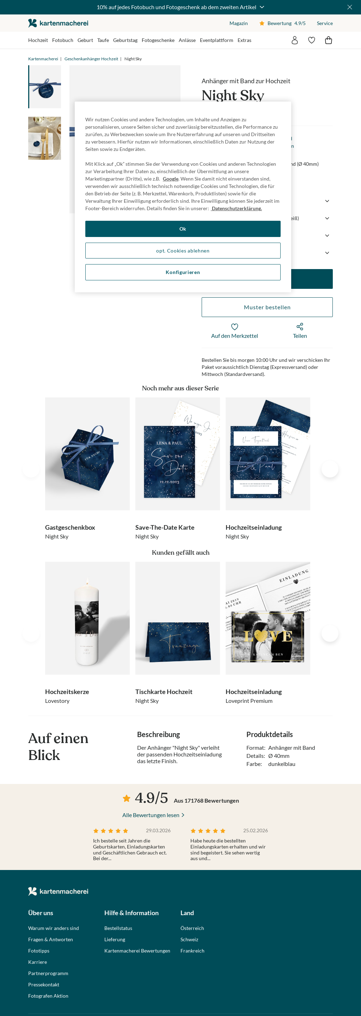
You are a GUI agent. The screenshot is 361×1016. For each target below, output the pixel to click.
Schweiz (189, 939)
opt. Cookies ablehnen (183, 251)
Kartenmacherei (43, 58)
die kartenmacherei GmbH (58, 23)
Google (170, 179)
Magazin (239, 23)
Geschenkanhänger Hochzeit (91, 58)
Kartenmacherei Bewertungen (137, 951)
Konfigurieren (183, 272)
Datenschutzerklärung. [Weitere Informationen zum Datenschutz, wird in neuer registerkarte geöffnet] (236, 208)
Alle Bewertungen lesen (150, 814)
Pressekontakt (43, 984)
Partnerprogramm (48, 973)
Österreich (192, 928)
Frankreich (192, 951)
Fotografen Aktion (48, 996)
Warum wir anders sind (53, 928)
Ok (182, 229)
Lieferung (114, 939)
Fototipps (38, 951)
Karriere (37, 962)
